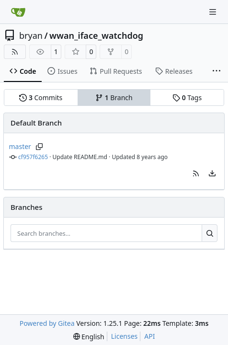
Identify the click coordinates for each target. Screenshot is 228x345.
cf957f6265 (33, 157)
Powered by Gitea (47, 323)
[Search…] (209, 233)
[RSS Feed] (15, 52)
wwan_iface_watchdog (96, 35)
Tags (187, 97)
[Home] (18, 12)
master (20, 146)
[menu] (212, 173)
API (149, 336)
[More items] (216, 71)
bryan (31, 35)
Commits (40, 97)
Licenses (124, 336)
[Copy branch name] (39, 146)
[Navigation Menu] (213, 12)
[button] (196, 173)
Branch (114, 97)
